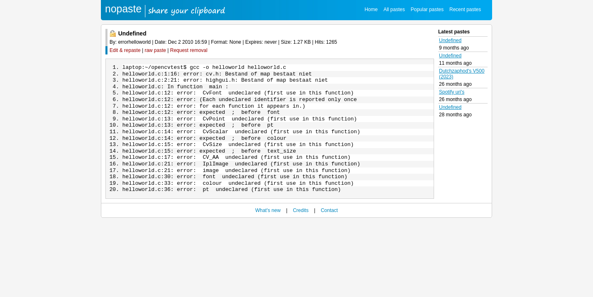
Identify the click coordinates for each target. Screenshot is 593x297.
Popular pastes (427, 9)
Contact (329, 227)
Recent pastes (465, 9)
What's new (268, 227)
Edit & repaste (125, 50)
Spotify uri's (452, 92)
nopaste (123, 8)
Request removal (189, 50)
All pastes (394, 9)
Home (371, 9)
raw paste (155, 50)
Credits (300, 227)
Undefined (450, 40)
